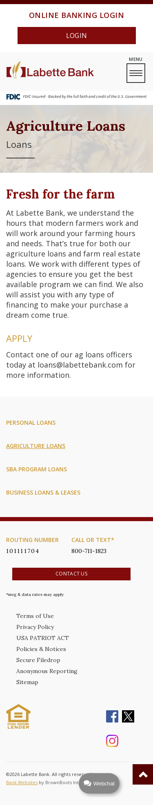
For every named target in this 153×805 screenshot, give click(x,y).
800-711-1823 (88, 551)
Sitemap (27, 682)
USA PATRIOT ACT (42, 638)
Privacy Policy (35, 627)
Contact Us (71, 573)
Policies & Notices (41, 649)
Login (76, 35)
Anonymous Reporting (47, 671)
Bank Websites (22, 782)
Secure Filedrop (38, 660)
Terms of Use (35, 616)
